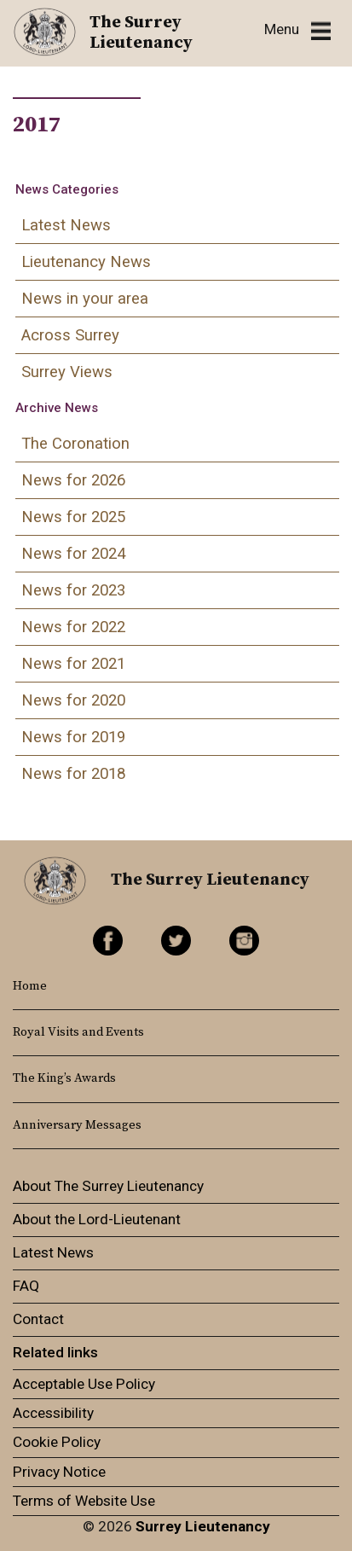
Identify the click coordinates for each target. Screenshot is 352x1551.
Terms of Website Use (84, 1500)
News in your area (84, 298)
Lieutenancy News (86, 262)
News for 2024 (73, 553)
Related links (55, 1352)
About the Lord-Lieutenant (97, 1219)
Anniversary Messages (77, 1125)
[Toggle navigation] (297, 30)
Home (30, 986)
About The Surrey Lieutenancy (108, 1185)
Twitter (176, 941)
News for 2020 (73, 700)
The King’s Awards (64, 1078)
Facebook (108, 941)
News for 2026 (73, 480)
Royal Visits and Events (78, 1032)
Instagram (244, 941)
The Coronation (75, 443)
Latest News (66, 225)
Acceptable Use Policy (84, 1383)
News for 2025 (73, 517)
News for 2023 (73, 590)
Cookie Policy (57, 1441)
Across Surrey (70, 335)
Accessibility (53, 1412)
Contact (38, 1318)
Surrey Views (67, 372)
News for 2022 (73, 627)
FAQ (26, 1285)
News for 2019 (73, 737)
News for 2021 (73, 663)
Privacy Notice (59, 1471)
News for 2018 (73, 773)
